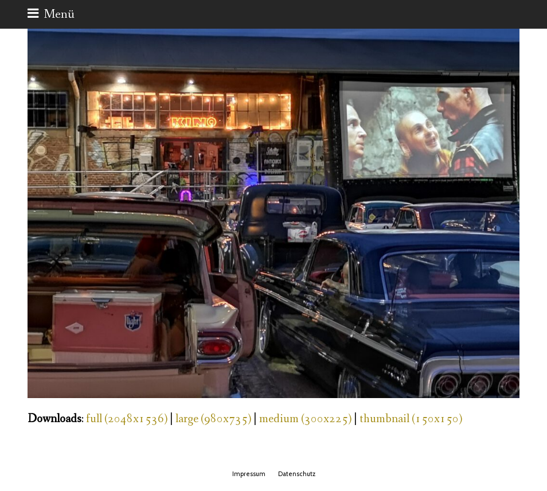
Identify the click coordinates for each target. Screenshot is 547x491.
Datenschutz (296, 474)
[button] (51, 14)
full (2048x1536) (126, 419)
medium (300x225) (305, 419)
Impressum (248, 474)
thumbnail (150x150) (411, 419)
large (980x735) (213, 419)
